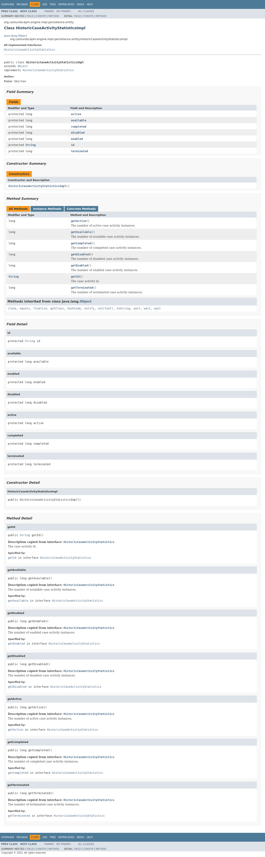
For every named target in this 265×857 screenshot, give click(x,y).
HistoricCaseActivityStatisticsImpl (37, 186)
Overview (7, 4)
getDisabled (80, 254)
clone (12, 308)
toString (123, 308)
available (78, 120)
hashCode (74, 308)
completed (78, 126)
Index (80, 4)
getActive (78, 221)
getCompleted (81, 243)
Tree (53, 4)
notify (89, 308)
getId (75, 276)
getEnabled (79, 265)
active (76, 114)
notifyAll (105, 308)
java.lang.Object (15, 35)
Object (23, 66)
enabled (77, 138)
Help (90, 4)
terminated (79, 151)
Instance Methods (47, 208)
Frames (49, 11)
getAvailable (81, 232)
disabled (77, 132)
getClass (57, 308)
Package (22, 4)
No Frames (63, 11)
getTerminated (82, 287)
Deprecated (66, 4)
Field (30, 16)
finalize (40, 308)
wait (137, 308)
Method (53, 16)
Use (44, 4)
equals (25, 308)
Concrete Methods (81, 208)
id (72, 145)
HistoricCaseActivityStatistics (29, 49)
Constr (41, 16)
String (30, 145)
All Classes (86, 11)
